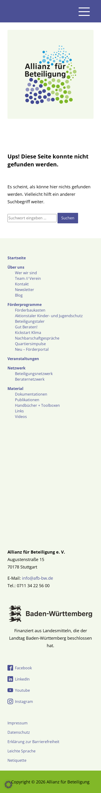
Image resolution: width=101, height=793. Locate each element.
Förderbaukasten (30, 310)
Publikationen (27, 399)
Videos (21, 416)
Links (19, 411)
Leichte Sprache (21, 751)
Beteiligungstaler (30, 321)
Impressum (17, 723)
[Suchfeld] (32, 218)
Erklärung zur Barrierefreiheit (33, 741)
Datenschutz (18, 732)
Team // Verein (28, 278)
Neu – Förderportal (32, 349)
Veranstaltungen (23, 358)
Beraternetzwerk (29, 379)
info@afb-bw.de (37, 578)
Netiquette (16, 760)
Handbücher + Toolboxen (37, 405)
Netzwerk (16, 368)
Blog (19, 295)
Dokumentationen (31, 394)
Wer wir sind (26, 272)
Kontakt (22, 284)
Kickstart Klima (28, 332)
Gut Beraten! (26, 327)
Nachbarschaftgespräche (37, 338)
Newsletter (24, 289)
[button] (8, 784)
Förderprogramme (24, 304)
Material (15, 388)
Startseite (16, 257)
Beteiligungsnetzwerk (34, 373)
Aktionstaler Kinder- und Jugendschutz (49, 315)
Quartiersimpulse (30, 343)
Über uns (15, 267)
